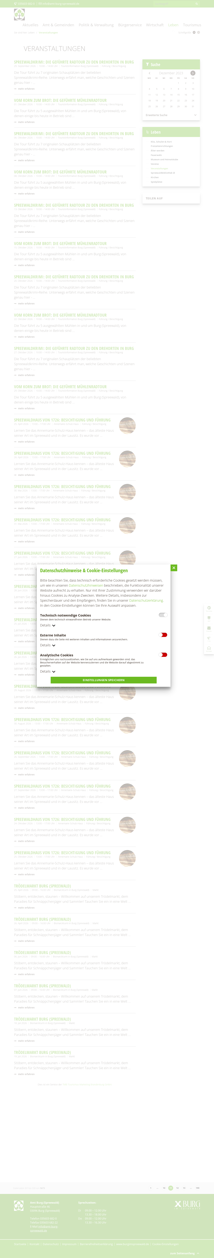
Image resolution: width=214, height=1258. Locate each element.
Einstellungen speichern (104, 680)
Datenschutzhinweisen (86, 585)
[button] (174, 567)
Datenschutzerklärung (146, 600)
